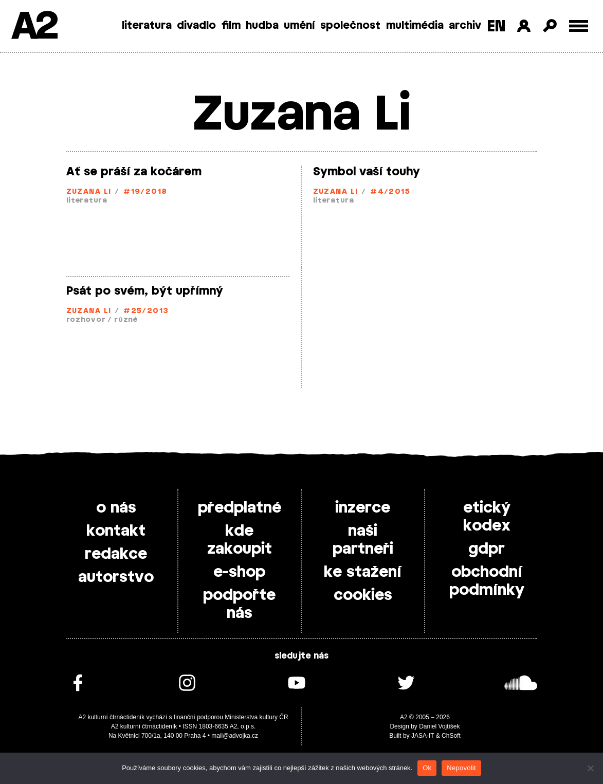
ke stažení (362, 572)
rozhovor (86, 320)
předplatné (239, 508)
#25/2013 (146, 311)
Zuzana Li (89, 192)
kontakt (115, 531)
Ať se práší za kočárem (134, 172)
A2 (33, 27)
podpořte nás (239, 604)
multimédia (415, 25)
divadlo (196, 25)
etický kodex (486, 517)
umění (299, 25)
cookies (363, 595)
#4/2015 (390, 192)
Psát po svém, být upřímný (144, 291)
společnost (350, 25)
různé (126, 320)
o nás (116, 508)
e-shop (239, 572)
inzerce (362, 508)
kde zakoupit (239, 540)
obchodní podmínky (486, 581)
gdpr (486, 549)
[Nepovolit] (590, 768)
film (231, 25)
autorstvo (116, 577)
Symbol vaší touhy (366, 172)
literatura (147, 25)
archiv (465, 25)
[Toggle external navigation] (578, 26)
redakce (116, 554)
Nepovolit (461, 768)
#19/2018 (145, 192)
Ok (427, 768)
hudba (262, 25)
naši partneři (363, 540)
